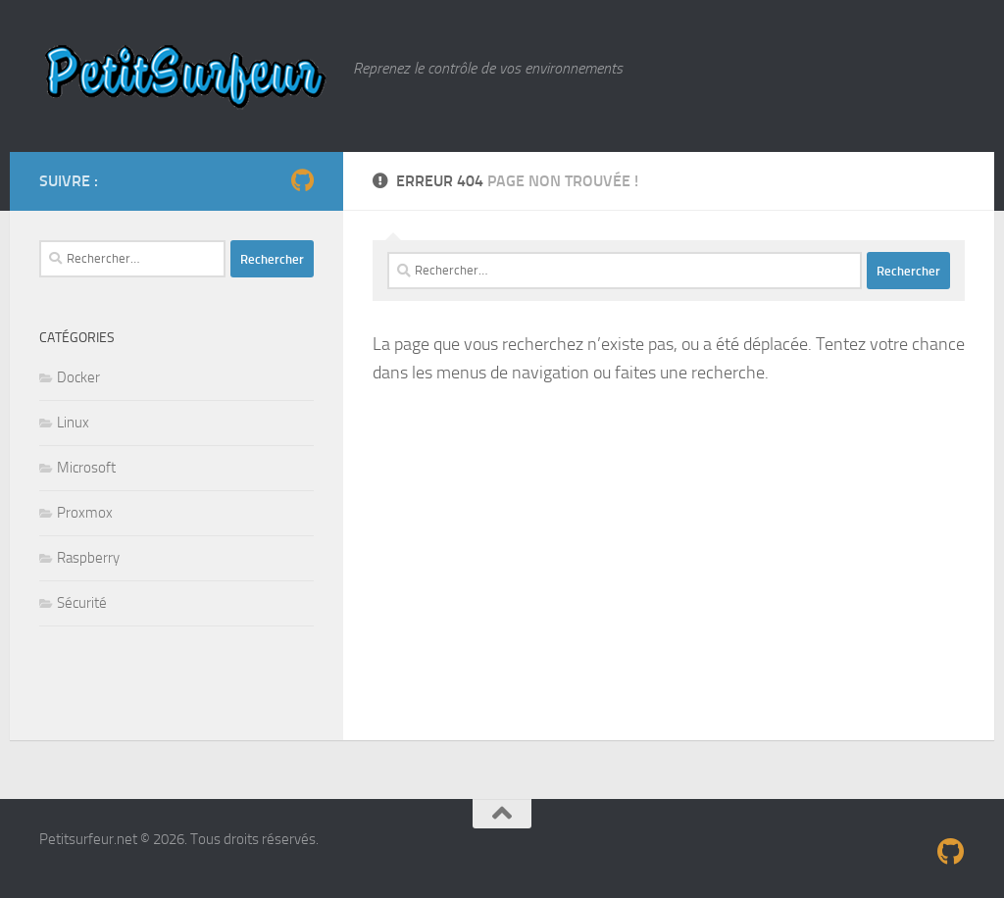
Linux (73, 422)
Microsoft (86, 467)
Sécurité (82, 603)
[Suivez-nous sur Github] (302, 180)
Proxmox (85, 513)
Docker (78, 377)
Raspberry (88, 558)
